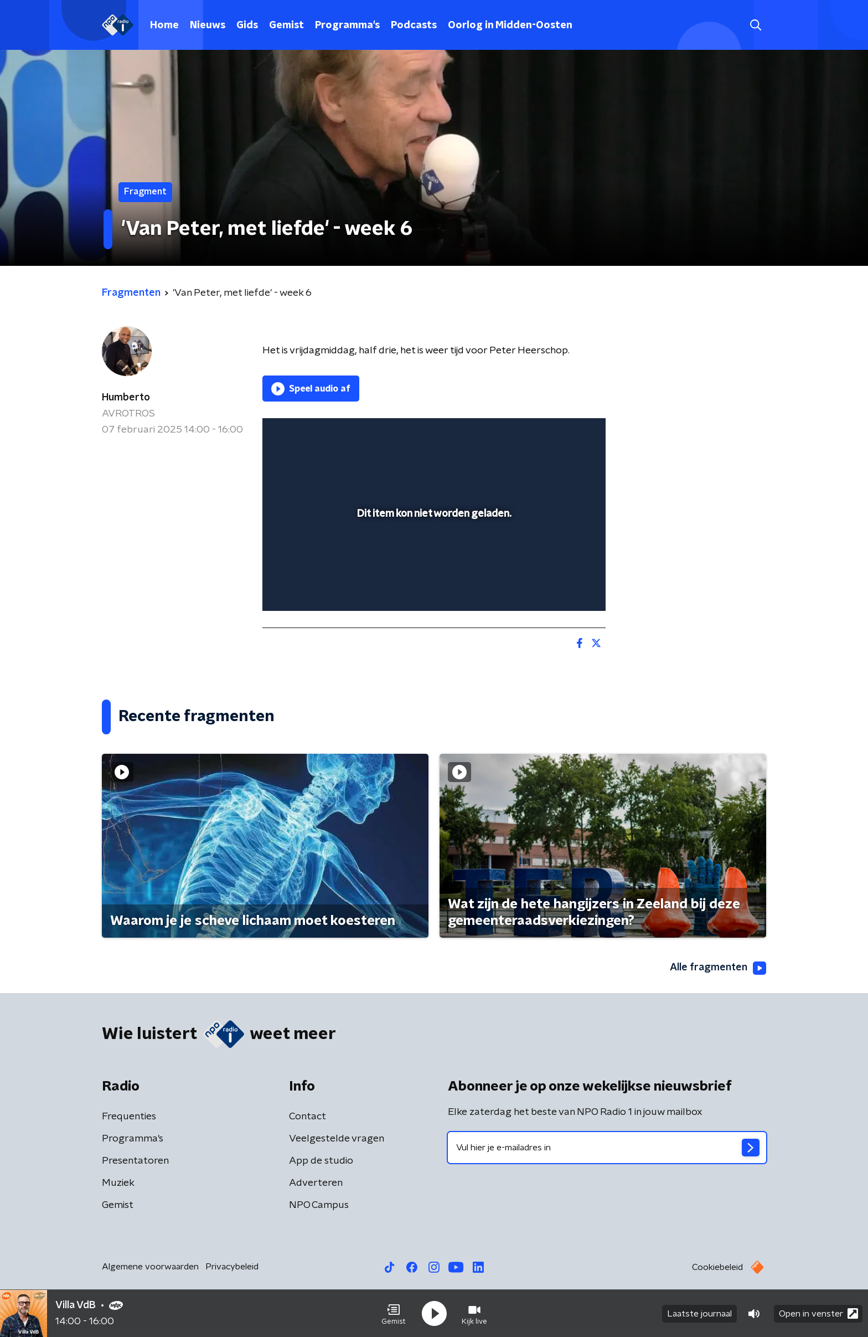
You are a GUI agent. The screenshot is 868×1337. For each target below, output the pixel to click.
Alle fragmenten (718, 968)
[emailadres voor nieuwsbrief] (607, 1147)
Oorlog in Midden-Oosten (510, 25)
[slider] (432, 557)
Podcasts (414, 25)
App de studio (321, 1161)
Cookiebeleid (717, 1267)
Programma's (347, 25)
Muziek (118, 1183)
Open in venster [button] (818, 1313)
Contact (307, 1117)
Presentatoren (135, 1161)
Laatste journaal (699, 1313)
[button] (393, 1313)
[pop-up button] (556, 586)
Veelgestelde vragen (336, 1139)
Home (164, 25)
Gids (247, 25)
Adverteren (316, 1183)
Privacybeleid (232, 1266)
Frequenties (129, 1117)
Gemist (286, 25)
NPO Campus (319, 1205)
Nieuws (207, 25)
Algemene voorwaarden (150, 1266)
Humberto (126, 398)
